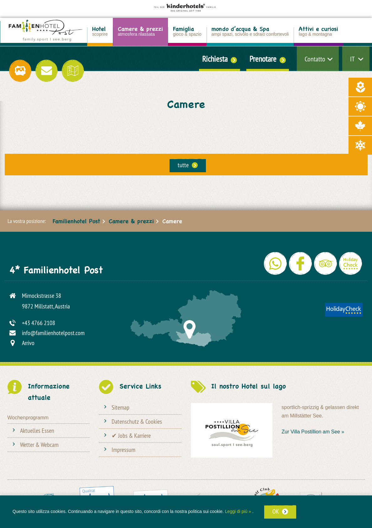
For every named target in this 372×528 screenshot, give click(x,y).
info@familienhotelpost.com (53, 333)
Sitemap (120, 407)
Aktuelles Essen (37, 430)
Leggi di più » (238, 511)
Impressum (123, 449)
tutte (183, 165)
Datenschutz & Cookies (137, 421)
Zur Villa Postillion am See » (313, 431)
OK (275, 511)
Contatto (315, 58)
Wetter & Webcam (39, 444)
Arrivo (28, 343)
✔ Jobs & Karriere (131, 435)
